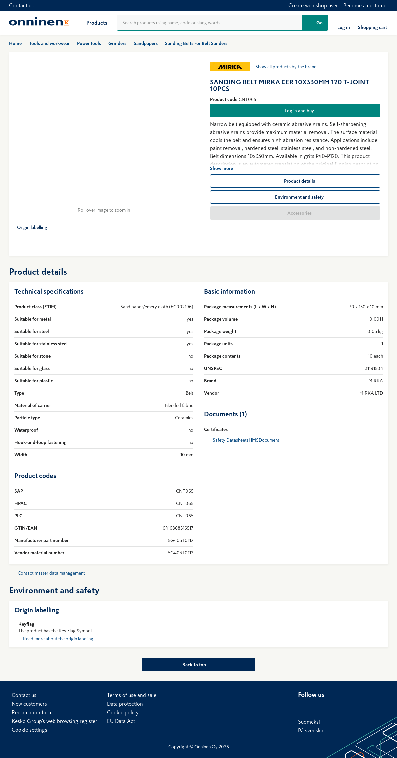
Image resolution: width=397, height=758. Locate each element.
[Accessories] (295, 213)
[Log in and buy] (295, 110)
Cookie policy (123, 712)
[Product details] (295, 181)
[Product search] (209, 23)
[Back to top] (198, 668)
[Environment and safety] (295, 197)
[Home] (39, 22)
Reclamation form (32, 712)
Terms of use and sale (131, 695)
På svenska (310, 730)
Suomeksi (309, 721)
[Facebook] (316, 707)
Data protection (125, 703)
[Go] (315, 23)
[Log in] (343, 22)
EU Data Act (121, 721)
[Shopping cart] (372, 22)
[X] (330, 707)
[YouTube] (343, 707)
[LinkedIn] (303, 707)
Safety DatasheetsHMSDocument (246, 444)
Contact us (21, 5)
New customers (29, 703)
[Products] (91, 22)
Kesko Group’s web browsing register (54, 721)
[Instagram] (356, 707)
